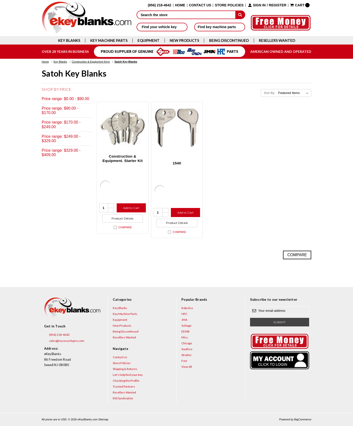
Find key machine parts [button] (219, 27)
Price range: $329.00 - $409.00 (61, 152)
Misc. (185, 337)
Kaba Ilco (187, 308)
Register (278, 5)
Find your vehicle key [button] (162, 27)
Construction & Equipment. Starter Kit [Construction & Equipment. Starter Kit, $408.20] (122, 158)
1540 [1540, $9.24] (177, 163)
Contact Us (200, 5)
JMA (184, 320)
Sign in (259, 5)
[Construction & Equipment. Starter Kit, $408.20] (122, 127)
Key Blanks (69, 40)
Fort (184, 361)
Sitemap (103, 419)
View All (186, 366)
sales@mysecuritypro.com (64, 341)
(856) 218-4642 (57, 335)
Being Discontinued (229, 40)
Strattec (186, 355)
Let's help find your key (128, 375)
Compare (123, 227)
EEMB (185, 331)
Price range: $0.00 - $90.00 (65, 99)
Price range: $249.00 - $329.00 (61, 138)
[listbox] (294, 93)
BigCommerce (302, 419)
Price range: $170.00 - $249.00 (61, 124)
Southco (186, 349)
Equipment (149, 40)
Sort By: (269, 93)
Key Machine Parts (108, 40)
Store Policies (229, 5)
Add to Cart (131, 208)
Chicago (186, 343)
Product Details (122, 218)
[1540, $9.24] (177, 127)
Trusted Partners (124, 386)
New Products (184, 40)
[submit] (240, 15)
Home (180, 5)
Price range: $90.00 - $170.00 (60, 110)
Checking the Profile (126, 380)
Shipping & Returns (125, 369)
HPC (184, 314)
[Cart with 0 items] (299, 5)
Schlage (186, 325)
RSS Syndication (123, 398)
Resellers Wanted (277, 40)
